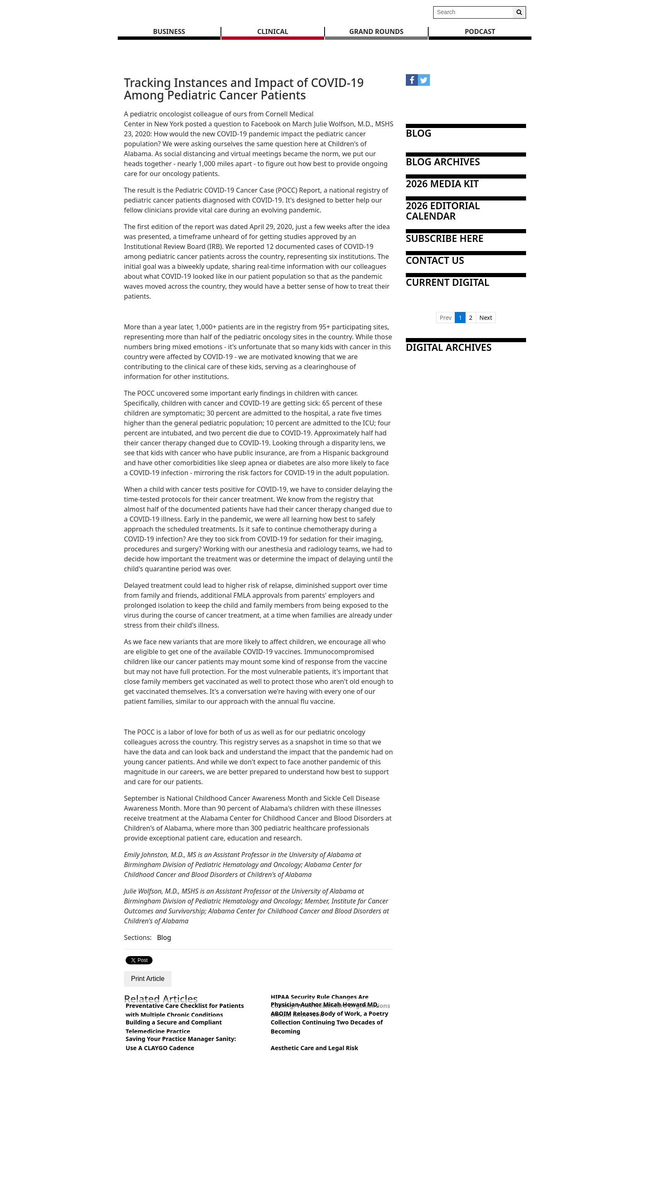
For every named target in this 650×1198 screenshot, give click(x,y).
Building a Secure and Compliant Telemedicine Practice (174, 1026)
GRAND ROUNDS (376, 31)
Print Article (148, 978)
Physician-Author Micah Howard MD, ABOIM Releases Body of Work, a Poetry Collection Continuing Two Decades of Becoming (329, 1017)
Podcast (480, 31)
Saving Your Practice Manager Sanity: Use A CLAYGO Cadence (181, 1043)
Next (486, 317)
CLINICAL (273, 31)
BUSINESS (169, 31)
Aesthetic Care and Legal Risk (314, 1048)
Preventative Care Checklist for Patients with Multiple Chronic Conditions (185, 1010)
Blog (164, 937)
